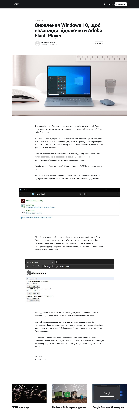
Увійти (110, 4)
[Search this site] (104, 4)
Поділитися (99, 43)
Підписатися (120, 4)
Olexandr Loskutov (48, 42)
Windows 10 (39, 20)
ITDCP (15, 4)
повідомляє (68, 237)
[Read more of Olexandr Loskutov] (37, 43)
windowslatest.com (42, 359)
